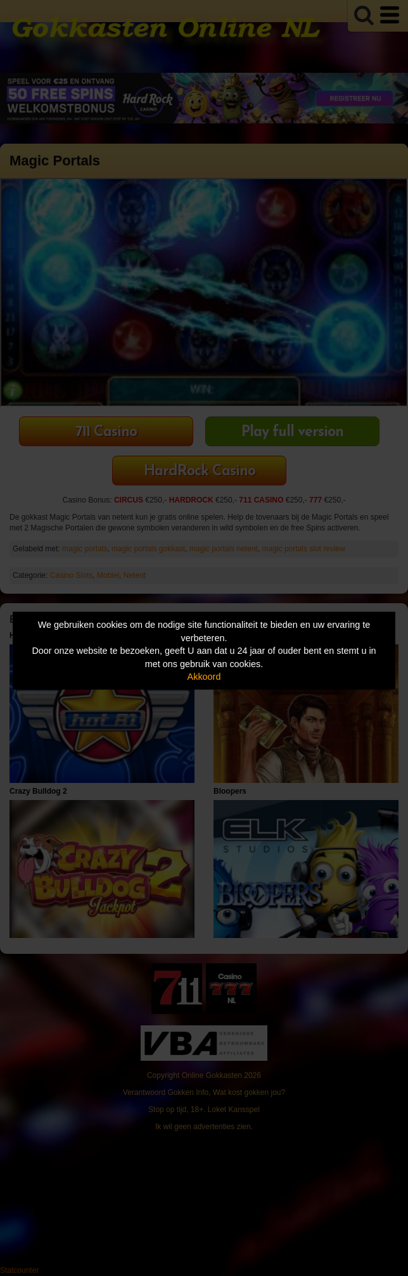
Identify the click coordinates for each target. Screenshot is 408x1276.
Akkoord (204, 677)
